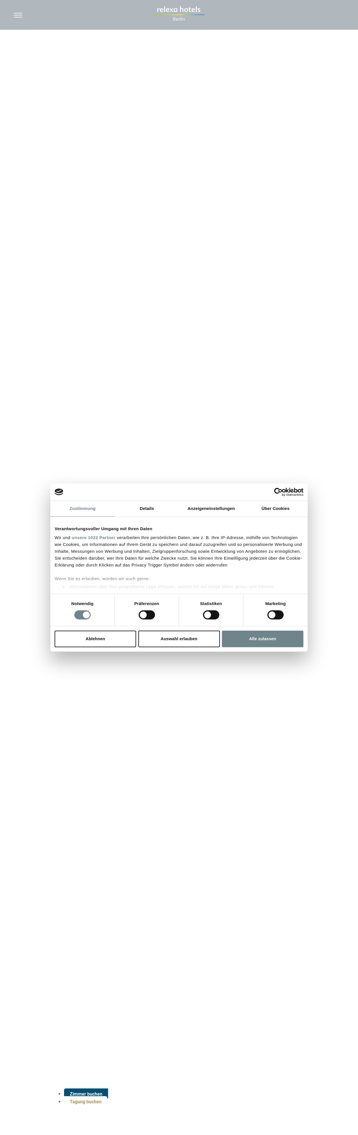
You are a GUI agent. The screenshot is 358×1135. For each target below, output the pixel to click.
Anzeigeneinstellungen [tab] (211, 508)
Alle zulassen (262, 638)
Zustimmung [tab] (82, 508)
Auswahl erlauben (179, 638)
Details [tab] (147, 508)
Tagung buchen (86, 1101)
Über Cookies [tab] (276, 508)
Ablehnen (95, 638)
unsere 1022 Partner (94, 537)
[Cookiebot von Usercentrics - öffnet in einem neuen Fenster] (278, 492)
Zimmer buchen (86, 1094)
